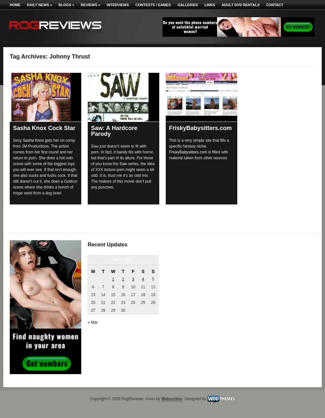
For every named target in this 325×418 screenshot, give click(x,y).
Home (15, 5)
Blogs (66, 5)
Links (209, 5)
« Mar (93, 322)
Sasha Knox (33, 140)
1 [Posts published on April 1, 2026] (113, 279)
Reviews (90, 5)
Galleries (187, 5)
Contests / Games (153, 5)
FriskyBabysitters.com (200, 128)
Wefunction (171, 399)
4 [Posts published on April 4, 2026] (143, 279)
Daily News (39, 5)
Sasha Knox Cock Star (44, 128)
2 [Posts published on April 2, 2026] (123, 279)
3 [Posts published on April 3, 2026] (133, 279)
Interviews (118, 5)
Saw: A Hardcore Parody (114, 131)
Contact (274, 5)
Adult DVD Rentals (241, 5)
